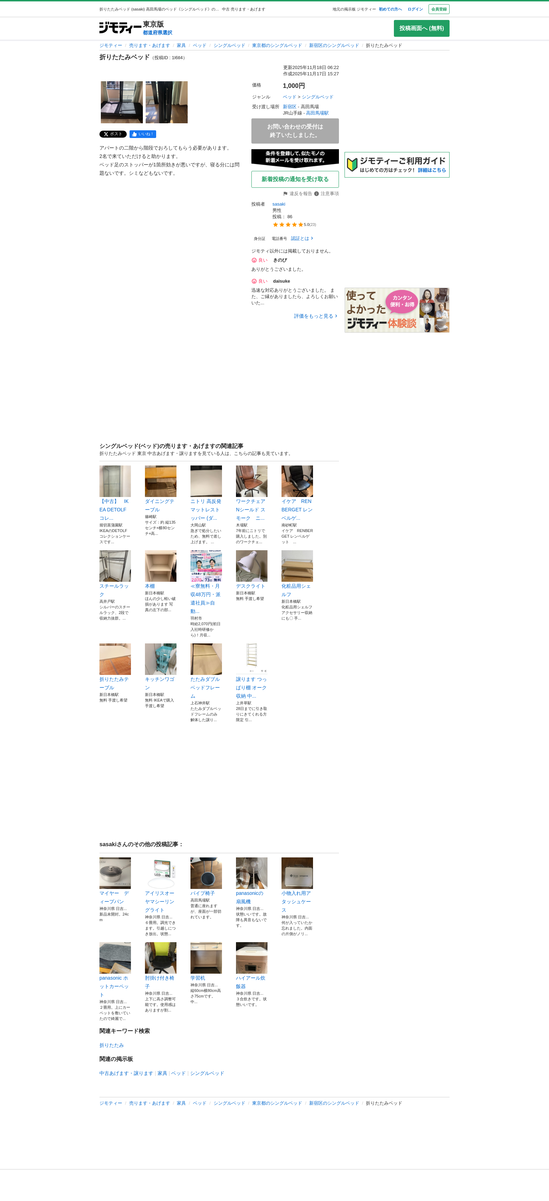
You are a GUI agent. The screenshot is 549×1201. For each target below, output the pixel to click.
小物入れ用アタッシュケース (297, 885)
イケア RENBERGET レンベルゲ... (297, 493)
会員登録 (439, 9)
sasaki (278, 204)
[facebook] (143, 134)
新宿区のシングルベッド (334, 45)
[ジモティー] (120, 28)
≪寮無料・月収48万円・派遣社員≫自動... (206, 582)
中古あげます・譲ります (126, 1073)
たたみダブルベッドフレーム (206, 671)
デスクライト (251, 569)
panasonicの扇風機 (251, 880)
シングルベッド (229, 45)
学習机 (206, 961)
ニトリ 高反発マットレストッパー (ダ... (206, 493)
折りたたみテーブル (115, 666)
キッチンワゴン (160, 666)
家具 (181, 45)
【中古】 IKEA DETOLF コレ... (115, 493)
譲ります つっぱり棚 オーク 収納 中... (251, 671)
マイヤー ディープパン (115, 880)
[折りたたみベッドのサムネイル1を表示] (121, 102)
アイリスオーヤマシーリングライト (160, 885)
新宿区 (290, 106)
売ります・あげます (149, 45)
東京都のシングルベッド (277, 45)
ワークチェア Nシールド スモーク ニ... (251, 493)
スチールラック (115, 573)
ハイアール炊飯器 (251, 965)
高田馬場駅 (317, 113)
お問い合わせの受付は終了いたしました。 (295, 131)
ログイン (415, 9)
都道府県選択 (157, 32)
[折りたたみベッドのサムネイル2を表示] (166, 102)
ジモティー (110, 45)
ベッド (200, 45)
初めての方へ (390, 9)
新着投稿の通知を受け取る (295, 179)
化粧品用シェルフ (297, 573)
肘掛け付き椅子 (160, 965)
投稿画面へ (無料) (421, 28)
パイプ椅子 (206, 876)
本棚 (160, 569)
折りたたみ (111, 1045)
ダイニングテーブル (160, 488)
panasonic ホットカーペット (115, 970)
